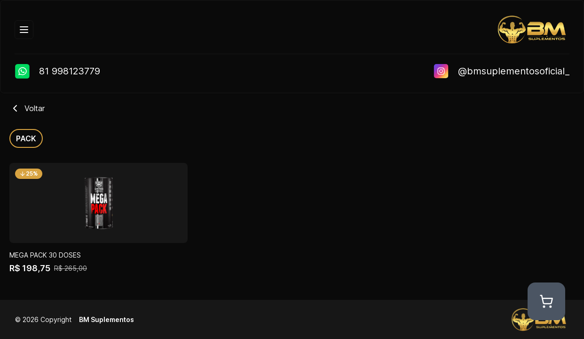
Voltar (27, 108)
